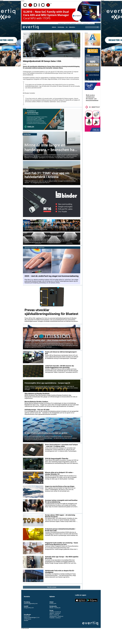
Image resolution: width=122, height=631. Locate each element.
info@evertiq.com (29, 609)
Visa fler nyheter (51, 589)
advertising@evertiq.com (31, 605)
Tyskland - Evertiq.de (55, 613)
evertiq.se (97, 23)
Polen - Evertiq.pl (54, 616)
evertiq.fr (79, 23)
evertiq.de (67, 23)
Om (67, 27)
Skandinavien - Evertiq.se (56, 618)
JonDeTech (41, 249)
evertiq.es (73, 23)
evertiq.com (61, 23)
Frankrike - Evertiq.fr (55, 619)
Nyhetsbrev (72, 27)
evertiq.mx (85, 23)
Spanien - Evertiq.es (55, 615)
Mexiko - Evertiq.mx (55, 609)
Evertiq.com (53, 605)
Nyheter (54, 27)
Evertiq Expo (61, 27)
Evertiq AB (31, 27)
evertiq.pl (91, 23)
